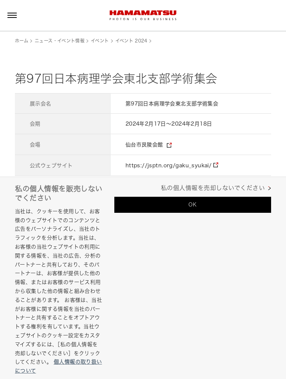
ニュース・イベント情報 (60, 41)
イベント (100, 41)
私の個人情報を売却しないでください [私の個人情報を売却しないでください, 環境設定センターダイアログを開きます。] (213, 188)
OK (192, 204)
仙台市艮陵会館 (144, 144)
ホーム (21, 41)
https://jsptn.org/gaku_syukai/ (168, 165)
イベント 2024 (131, 41)
